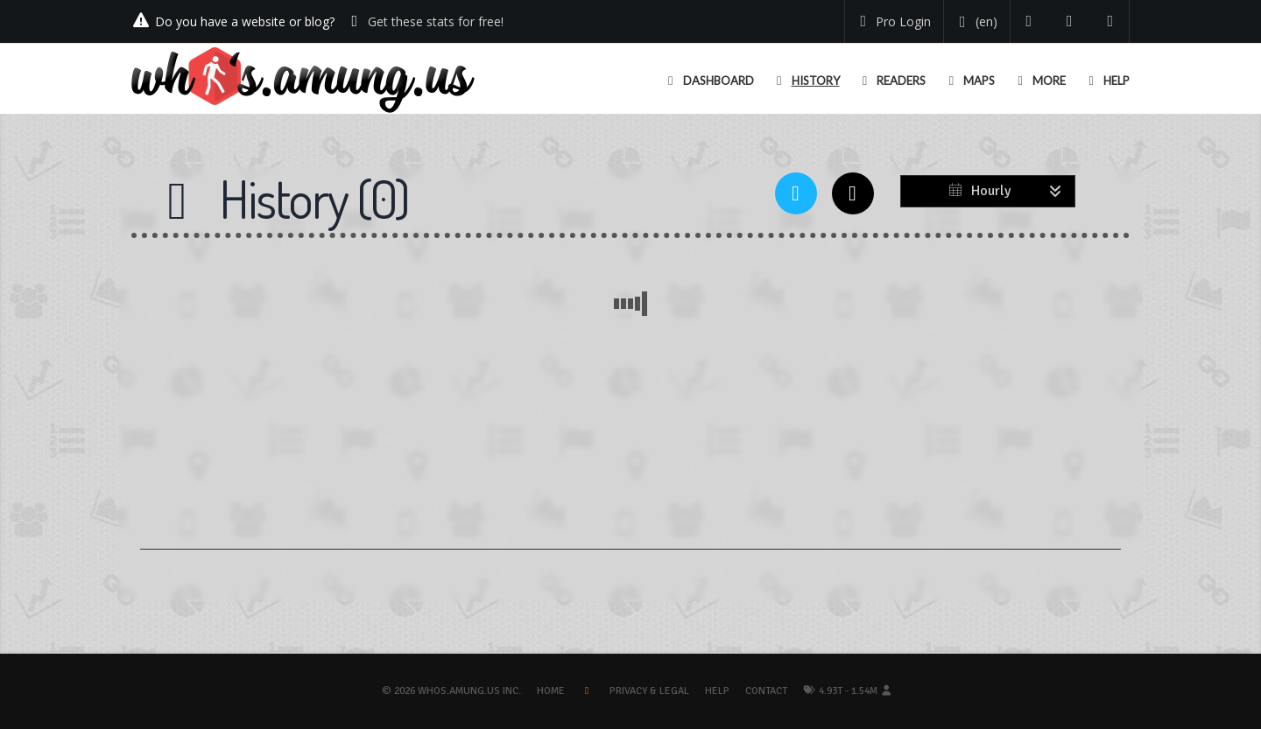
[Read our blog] (1069, 21)
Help (717, 690)
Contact (766, 690)
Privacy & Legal (649, 690)
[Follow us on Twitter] (1029, 21)
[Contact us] (1111, 21)
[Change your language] (975, 22)
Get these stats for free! (436, 21)
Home (551, 690)
